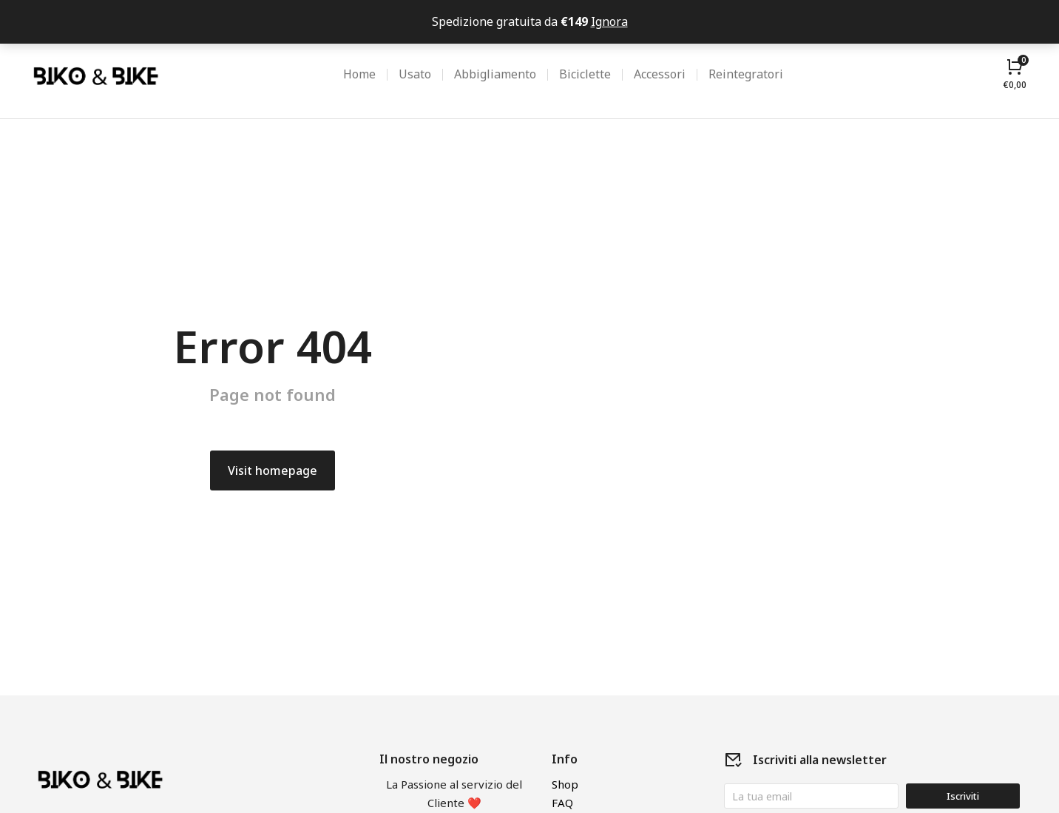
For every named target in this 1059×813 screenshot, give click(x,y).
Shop (565, 784)
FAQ (562, 802)
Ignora (609, 21)
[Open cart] (1015, 74)
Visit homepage (272, 470)
